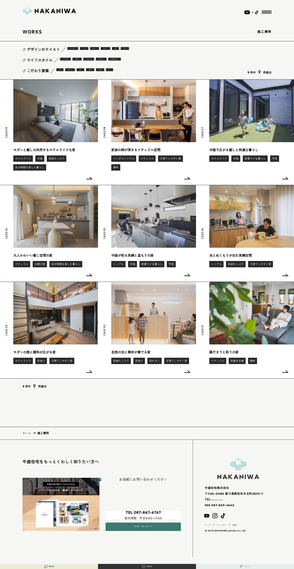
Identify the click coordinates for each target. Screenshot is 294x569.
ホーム (26, 433)
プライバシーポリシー (239, 524)
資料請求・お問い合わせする (143, 521)
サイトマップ (212, 524)
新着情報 (262, 524)
